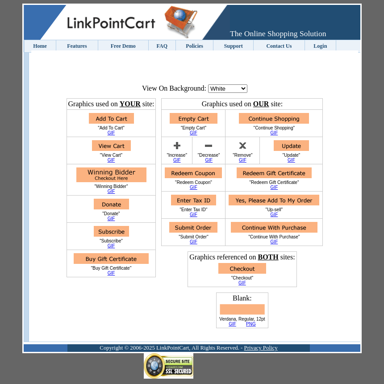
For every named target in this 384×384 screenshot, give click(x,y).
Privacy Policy (261, 348)
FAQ (162, 46)
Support (233, 46)
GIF (111, 132)
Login (320, 46)
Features (77, 46)
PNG (251, 323)
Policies (194, 46)
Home (40, 46)
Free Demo (123, 46)
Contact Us (279, 46)
